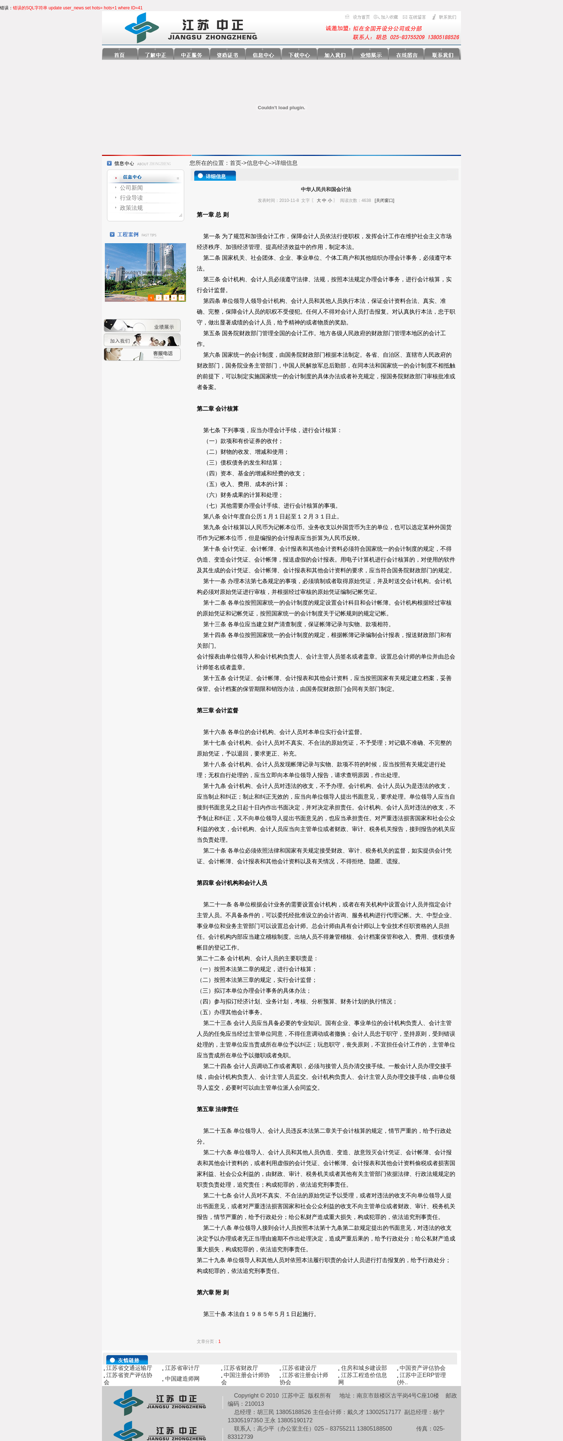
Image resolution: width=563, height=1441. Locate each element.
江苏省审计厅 (182, 1368)
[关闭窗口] (384, 200)
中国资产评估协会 (423, 1368)
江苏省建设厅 (299, 1368)
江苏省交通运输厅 (129, 1368)
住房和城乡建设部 (364, 1368)
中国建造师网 (182, 1379)
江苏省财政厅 (241, 1368)
